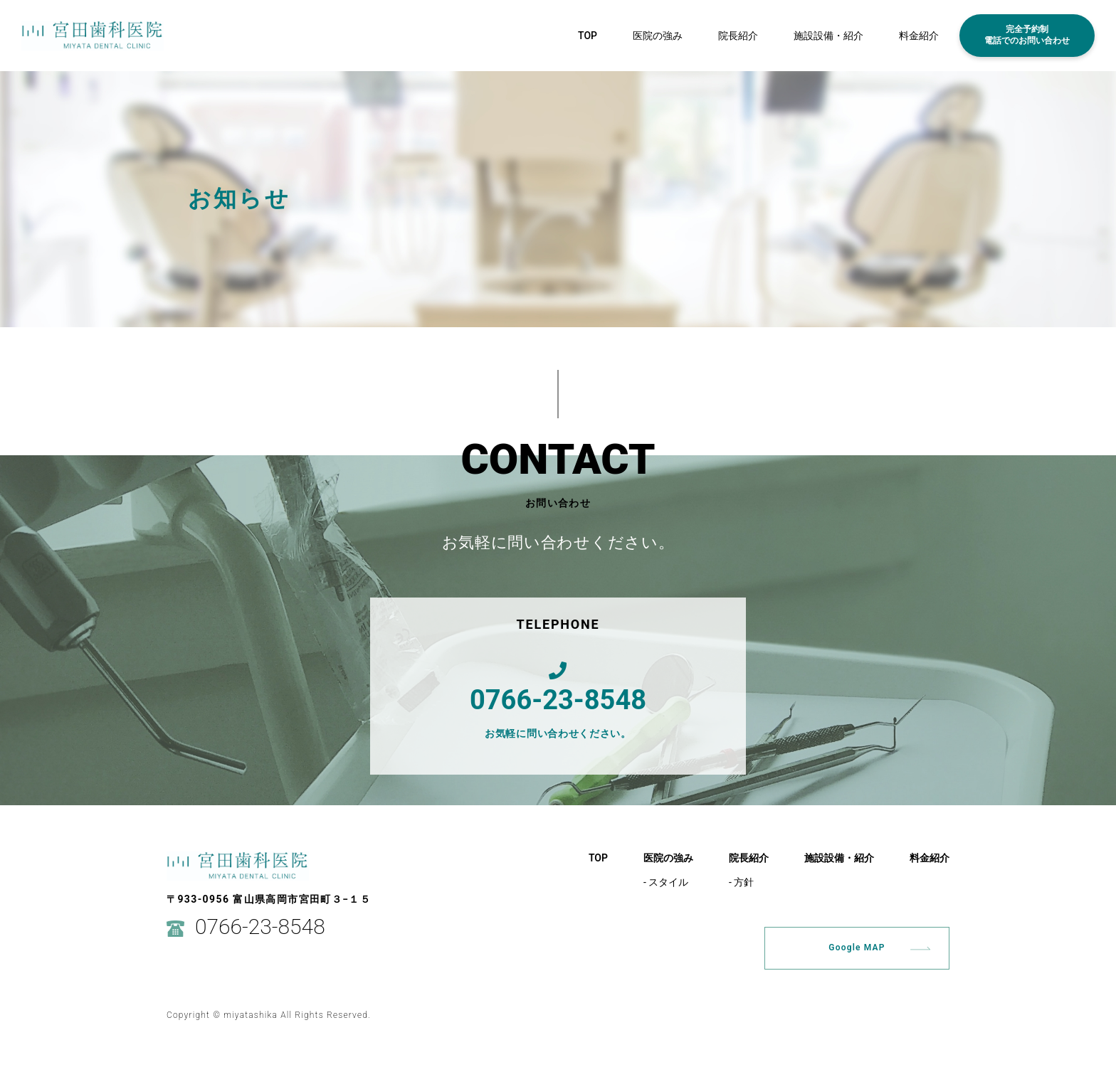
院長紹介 (738, 35)
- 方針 (741, 882)
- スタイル (665, 882)
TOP (587, 35)
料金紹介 (919, 35)
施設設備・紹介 (828, 35)
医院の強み (658, 35)
